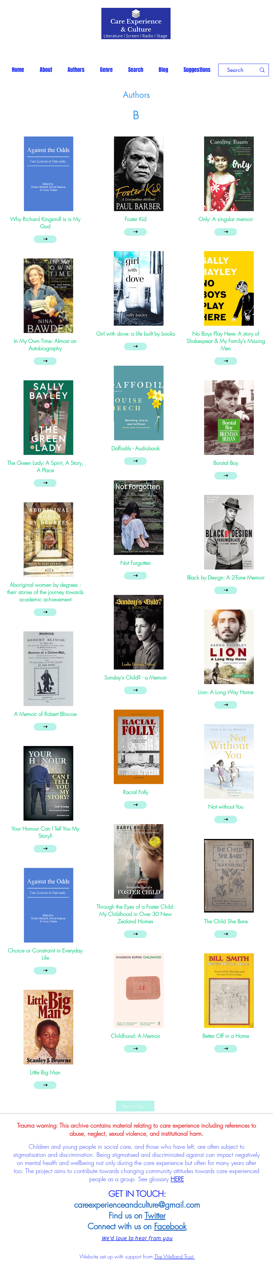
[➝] (45, 239)
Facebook (170, 1226)
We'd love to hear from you (137, 1238)
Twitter (155, 1215)
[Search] (235, 70)
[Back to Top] (135, 1106)
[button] (76, 69)
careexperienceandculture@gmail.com (137, 1204)
